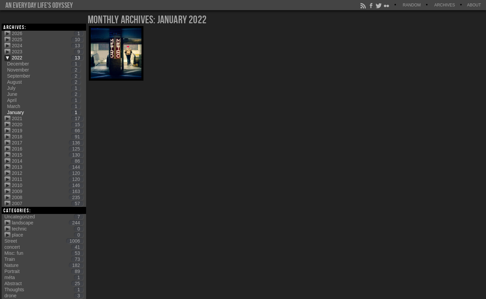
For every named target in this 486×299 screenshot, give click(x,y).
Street (43, 241)
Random (412, 5)
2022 (47, 57)
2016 (47, 149)
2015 (47, 155)
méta (43, 277)
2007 (47, 203)
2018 (47, 136)
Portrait (43, 271)
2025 (47, 39)
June (44, 94)
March (44, 106)
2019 (47, 130)
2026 (47, 33)
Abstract (43, 283)
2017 (47, 142)
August (44, 82)
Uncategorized (43, 216)
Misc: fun (43, 253)
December (44, 63)
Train (43, 259)
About (474, 5)
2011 (47, 179)
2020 (47, 124)
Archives (444, 5)
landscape (47, 222)
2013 (47, 167)
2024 (47, 45)
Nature (43, 265)
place (47, 235)
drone (43, 295)
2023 (47, 51)
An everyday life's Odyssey (39, 5)
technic (47, 229)
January (44, 112)
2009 (47, 191)
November (44, 70)
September (44, 76)
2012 (47, 173)
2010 (47, 185)
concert (43, 247)
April (44, 100)
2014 (47, 161)
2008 (47, 197)
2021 (47, 118)
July (44, 88)
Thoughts (43, 289)
